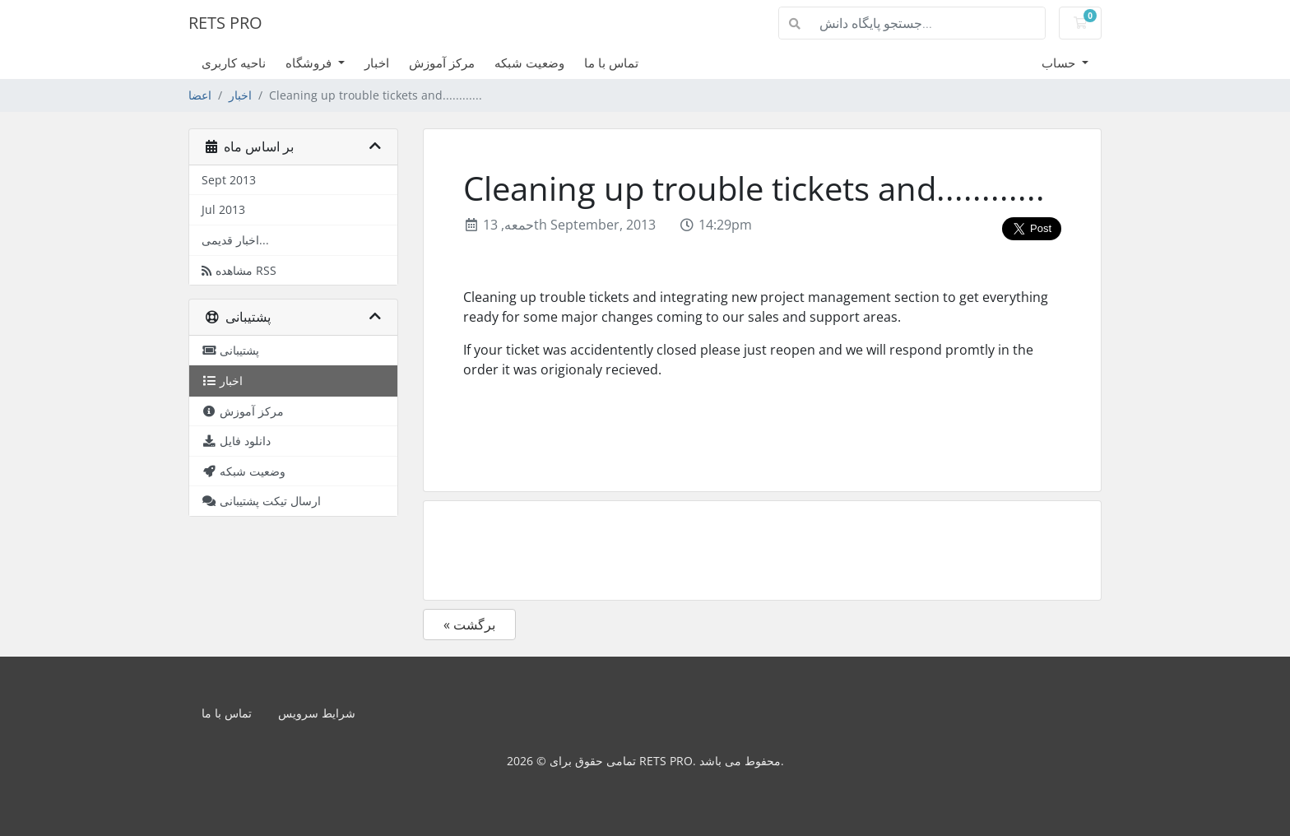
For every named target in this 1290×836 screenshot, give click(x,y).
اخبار (376, 62)
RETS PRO (225, 23)
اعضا (199, 95)
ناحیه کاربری (234, 62)
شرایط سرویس (316, 713)
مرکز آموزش (442, 62)
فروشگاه (310, 62)
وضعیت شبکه (529, 62)
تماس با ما (611, 62)
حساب (1060, 62)
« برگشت (469, 624)
